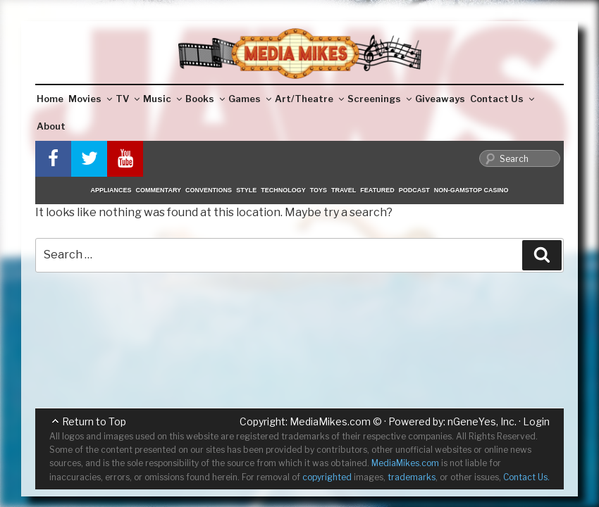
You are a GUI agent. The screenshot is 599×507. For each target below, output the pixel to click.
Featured (377, 190)
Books (205, 98)
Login (536, 421)
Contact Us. (526, 477)
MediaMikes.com (330, 421)
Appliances (111, 190)
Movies (90, 98)
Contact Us (502, 98)
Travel (343, 190)
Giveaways (440, 98)
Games (249, 98)
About (51, 126)
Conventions (208, 190)
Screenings (379, 98)
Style (246, 190)
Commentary (159, 190)
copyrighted (327, 477)
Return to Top (94, 421)
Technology (283, 190)
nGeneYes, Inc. (482, 421)
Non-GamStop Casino (471, 190)
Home (50, 98)
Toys (318, 190)
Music (162, 98)
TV (128, 98)
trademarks (412, 477)
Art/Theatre (309, 98)
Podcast (414, 190)
